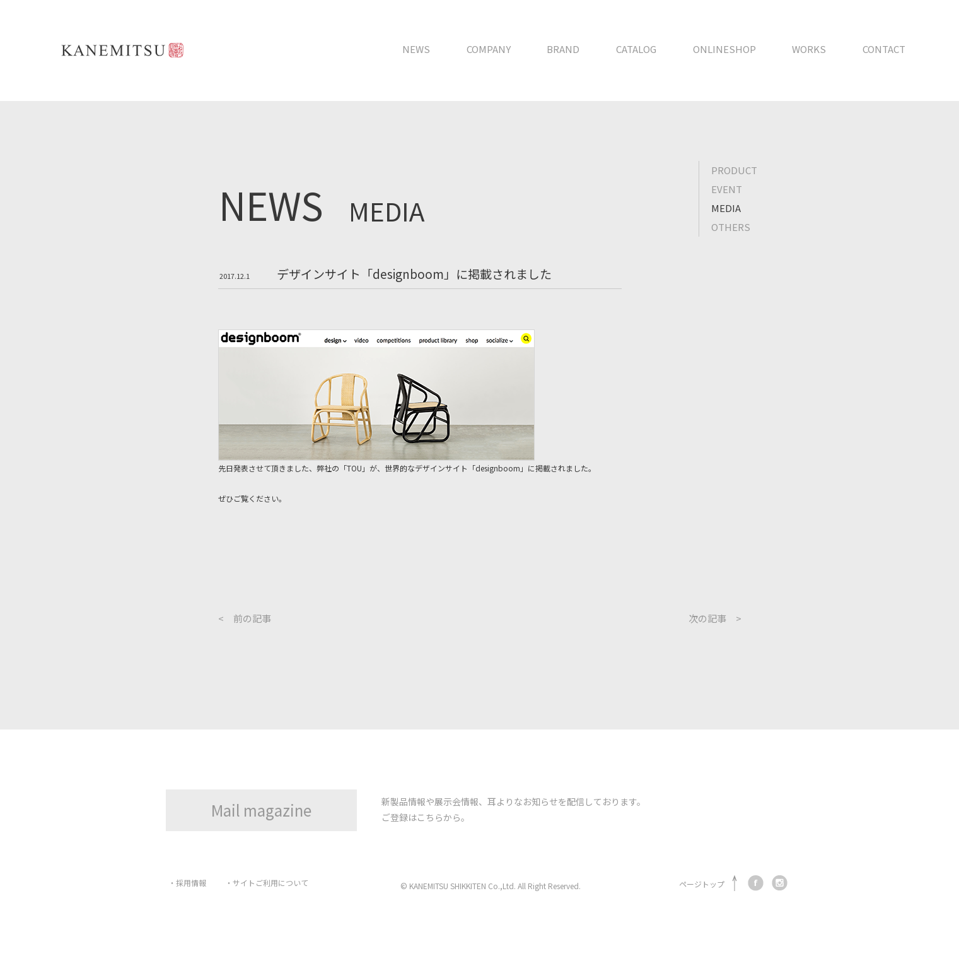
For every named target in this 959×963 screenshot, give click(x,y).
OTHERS (730, 226)
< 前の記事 (244, 618)
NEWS (416, 49)
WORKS (809, 49)
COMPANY (489, 49)
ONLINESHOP (724, 49)
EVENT (726, 189)
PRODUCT (734, 170)
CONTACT (884, 49)
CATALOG (636, 49)
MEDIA (726, 208)
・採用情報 (187, 882)
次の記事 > (715, 618)
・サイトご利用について (266, 882)
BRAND (563, 49)
